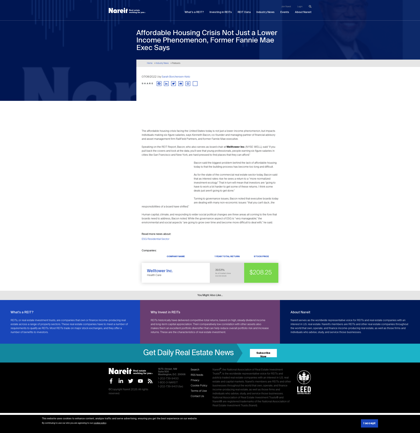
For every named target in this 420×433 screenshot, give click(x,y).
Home (149, 63)
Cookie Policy (199, 385)
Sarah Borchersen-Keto (176, 76)
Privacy (195, 380)
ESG (144, 239)
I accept (369, 423)
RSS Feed (150, 381)
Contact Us (197, 396)
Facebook (111, 381)
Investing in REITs (221, 12)
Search (195, 369)
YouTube (140, 381)
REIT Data (244, 12)
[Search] (310, 6)
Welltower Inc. (160, 271)
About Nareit (303, 12)
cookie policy (100, 423)
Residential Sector (158, 239)
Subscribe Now (263, 354)
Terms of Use (199, 391)
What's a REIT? (194, 12)
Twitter (130, 381)
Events (284, 12)
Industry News (265, 12)
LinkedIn (120, 381)
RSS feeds (197, 375)
